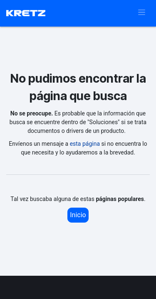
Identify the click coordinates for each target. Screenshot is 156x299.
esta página (85, 143)
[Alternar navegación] (142, 13)
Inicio (78, 215)
